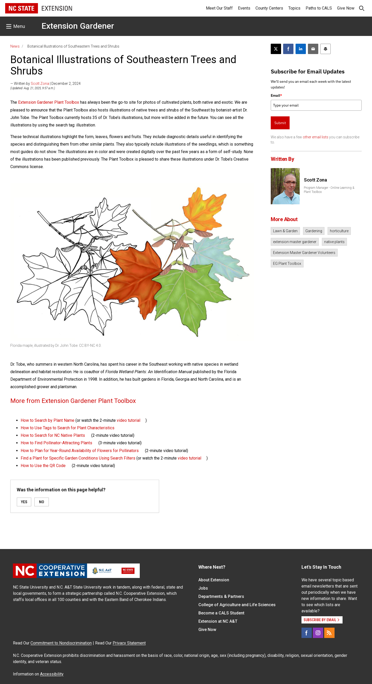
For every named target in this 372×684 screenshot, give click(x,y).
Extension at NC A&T (217, 621)
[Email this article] (313, 49)
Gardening (313, 231)
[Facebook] (306, 633)
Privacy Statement (129, 643)
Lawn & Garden (285, 231)
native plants (334, 242)
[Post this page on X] (276, 49)
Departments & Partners (221, 596)
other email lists (315, 137)
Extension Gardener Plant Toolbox (48, 102)
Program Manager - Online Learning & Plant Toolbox (329, 190)
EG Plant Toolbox (287, 263)
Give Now (345, 8)
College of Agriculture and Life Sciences (237, 604)
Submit (280, 123)
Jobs (203, 588)
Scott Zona (40, 83)
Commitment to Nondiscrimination (61, 643)
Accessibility (52, 674)
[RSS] (329, 633)
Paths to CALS (319, 8)
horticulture (339, 231)
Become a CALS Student (221, 613)
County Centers (269, 8)
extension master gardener (294, 242)
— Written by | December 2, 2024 (45, 83)
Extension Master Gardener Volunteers (304, 253)
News (15, 46)
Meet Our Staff (219, 8)
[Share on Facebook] (288, 49)
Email (276, 95)
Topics (294, 8)
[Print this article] (325, 49)
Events (244, 8)
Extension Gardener (78, 26)
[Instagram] (318, 633)
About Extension (213, 579)
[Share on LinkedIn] (301, 49)
